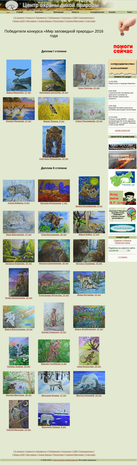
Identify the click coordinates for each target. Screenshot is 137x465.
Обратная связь (122, 243)
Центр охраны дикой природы (65, 460)
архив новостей (122, 130)
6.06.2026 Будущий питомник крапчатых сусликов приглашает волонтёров (122, 108)
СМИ (75, 18)
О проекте (19, 18)
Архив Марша (45, 21)
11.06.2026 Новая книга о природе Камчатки (122, 82)
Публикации (54, 18)
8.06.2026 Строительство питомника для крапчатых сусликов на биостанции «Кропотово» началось (121, 94)
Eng (8, 12)
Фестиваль (31, 21)
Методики (79, 21)
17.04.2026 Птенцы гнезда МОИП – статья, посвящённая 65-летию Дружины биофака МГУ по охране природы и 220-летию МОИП (122, 121)
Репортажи (58, 21)
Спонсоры (66, 18)
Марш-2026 (19, 21)
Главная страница (122, 240)
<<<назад (122, 257)
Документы (41, 18)
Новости (30, 18)
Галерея (69, 21)
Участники (90, 21)
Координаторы (86, 18)
